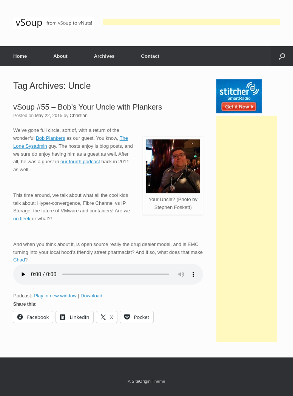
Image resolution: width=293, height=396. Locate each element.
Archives (104, 56)
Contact (150, 56)
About (60, 56)
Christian (78, 115)
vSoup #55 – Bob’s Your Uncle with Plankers (87, 107)
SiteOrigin (141, 381)
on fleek (22, 218)
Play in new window (55, 296)
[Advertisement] (191, 22)
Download (91, 296)
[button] (282, 56)
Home (20, 56)
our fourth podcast (80, 161)
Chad (19, 260)
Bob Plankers (50, 138)
